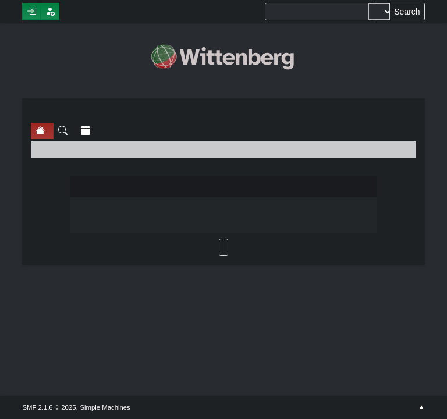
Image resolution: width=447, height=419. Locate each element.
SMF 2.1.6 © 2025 (49, 407)
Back (223, 247)
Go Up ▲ (421, 407)
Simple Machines (105, 407)
